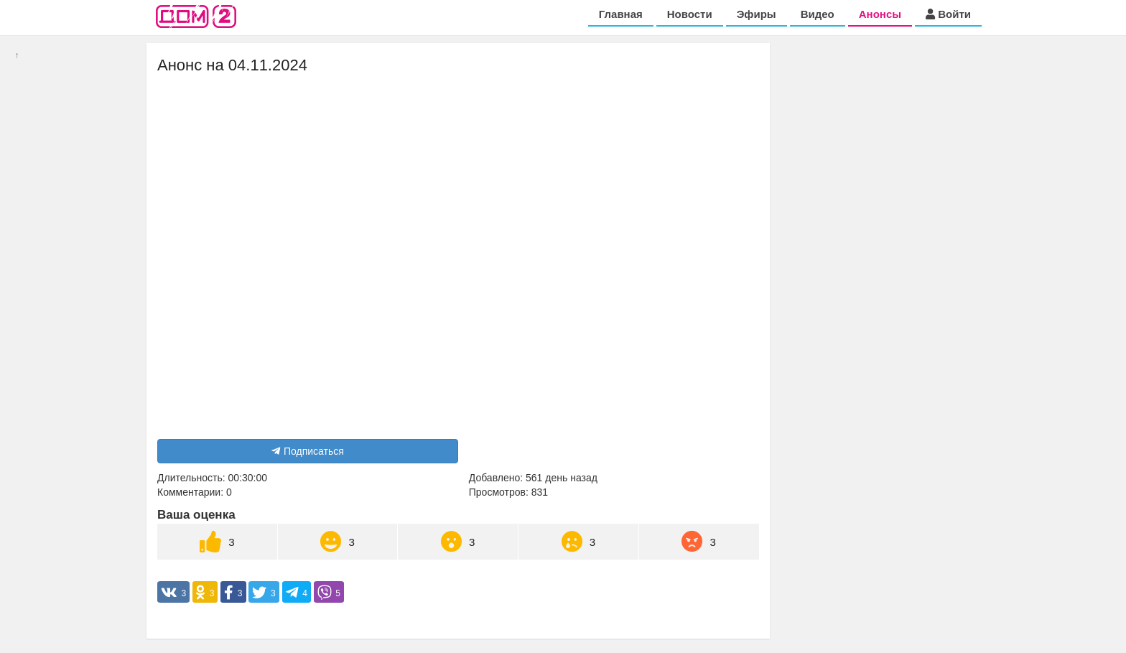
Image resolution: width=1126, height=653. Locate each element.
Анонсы (880, 14)
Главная (621, 14)
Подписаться (307, 451)
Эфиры (756, 14)
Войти (948, 14)
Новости (689, 14)
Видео (817, 14)
